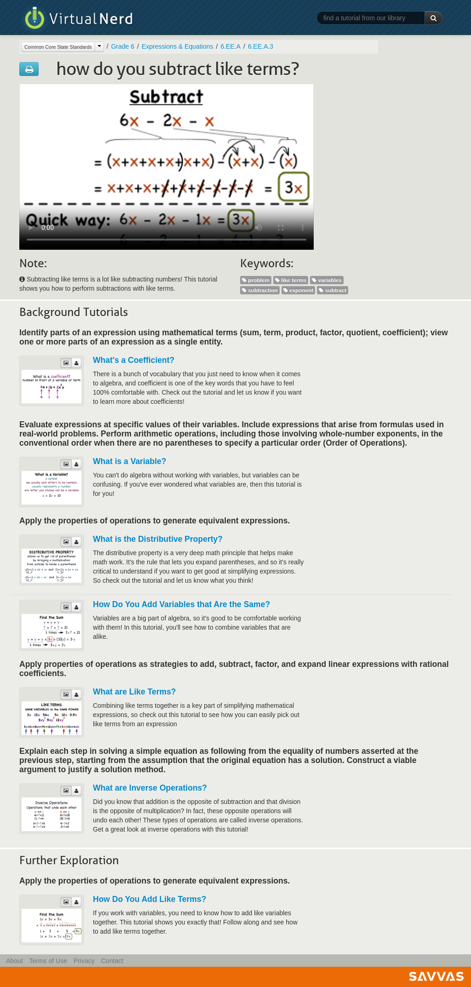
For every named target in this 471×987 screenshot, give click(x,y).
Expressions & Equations (177, 46)
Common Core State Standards (58, 47)
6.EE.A (230, 46)
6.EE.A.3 (260, 46)
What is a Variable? (130, 461)
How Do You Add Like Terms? (149, 899)
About (14, 960)
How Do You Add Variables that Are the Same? (181, 604)
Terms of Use (48, 960)
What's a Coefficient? (133, 360)
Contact (112, 960)
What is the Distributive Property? (158, 539)
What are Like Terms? (134, 691)
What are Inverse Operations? (150, 787)
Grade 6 (122, 46)
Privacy (84, 960)
